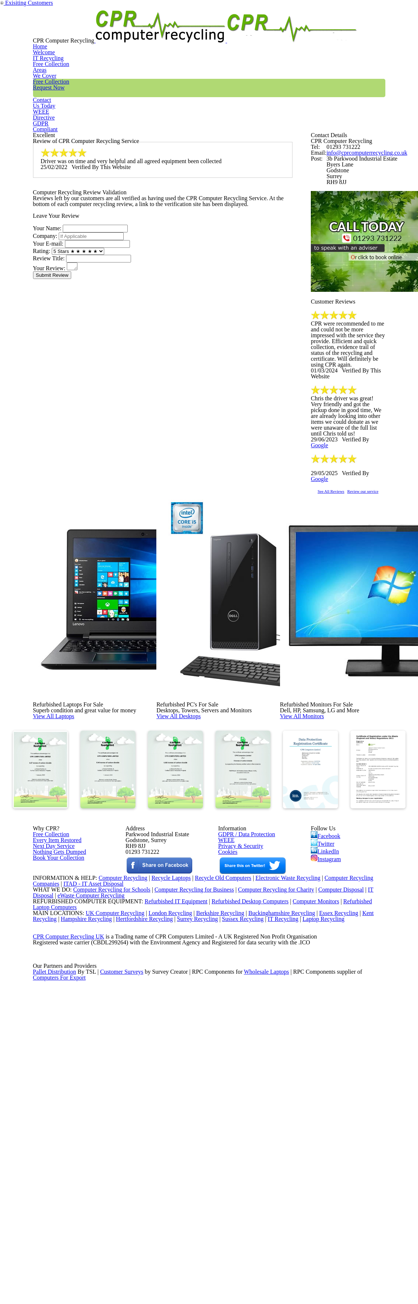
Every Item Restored (54, 1023)
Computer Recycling (115, 1123)
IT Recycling (147, 30)
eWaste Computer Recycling (94, 1151)
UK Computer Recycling (108, 1179)
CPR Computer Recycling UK (68, 1216)
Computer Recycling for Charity (279, 1141)
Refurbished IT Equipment (161, 1160)
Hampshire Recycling (88, 1188)
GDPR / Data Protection (243, 1014)
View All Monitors (318, 823)
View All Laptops (69, 823)
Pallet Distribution (55, 1273)
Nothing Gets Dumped (56, 1042)
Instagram (326, 1047)
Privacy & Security (237, 1033)
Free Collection (239, 30)
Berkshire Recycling (216, 1179)
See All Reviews (340, 627)
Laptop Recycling (336, 1188)
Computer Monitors (306, 1160)
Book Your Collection (57, 1068)
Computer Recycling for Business (194, 1141)
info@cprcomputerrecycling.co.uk (362, 198)
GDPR (367, 30)
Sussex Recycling (252, 1188)
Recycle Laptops (165, 1123)
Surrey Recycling (205, 1188)
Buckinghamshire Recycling (280, 1179)
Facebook (327, 1015)
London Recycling (164, 1179)
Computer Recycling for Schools (107, 1141)
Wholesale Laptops (271, 1273)
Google (373, 566)
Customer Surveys (122, 1273)
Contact (292, 30)
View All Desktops (195, 823)
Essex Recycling (339, 1179)
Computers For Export (60, 1282)
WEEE (330, 30)
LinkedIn (325, 1036)
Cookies (227, 1042)
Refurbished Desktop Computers (237, 1160)
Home (104, 30)
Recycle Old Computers (220, 1123)
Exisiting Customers (395, 5)
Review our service (387, 627)
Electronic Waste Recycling (288, 1123)
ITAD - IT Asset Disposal (94, 1132)
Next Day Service (51, 1033)
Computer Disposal (346, 1141)
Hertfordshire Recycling (149, 1188)
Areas (191, 30)
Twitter (323, 1025)
